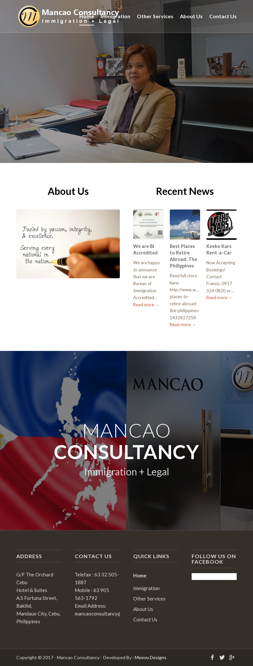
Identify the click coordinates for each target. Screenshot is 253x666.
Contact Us (145, 619)
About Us (143, 609)
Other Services (149, 598)
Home (140, 575)
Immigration (146, 588)
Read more (146, 304)
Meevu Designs (150, 657)
